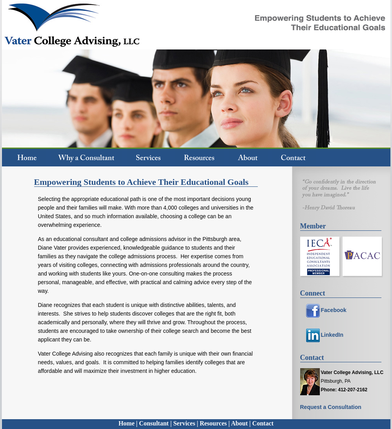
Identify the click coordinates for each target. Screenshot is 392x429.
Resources (213, 423)
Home (127, 423)
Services (184, 423)
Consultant (154, 423)
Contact (262, 423)
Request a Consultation (330, 407)
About (239, 423)
